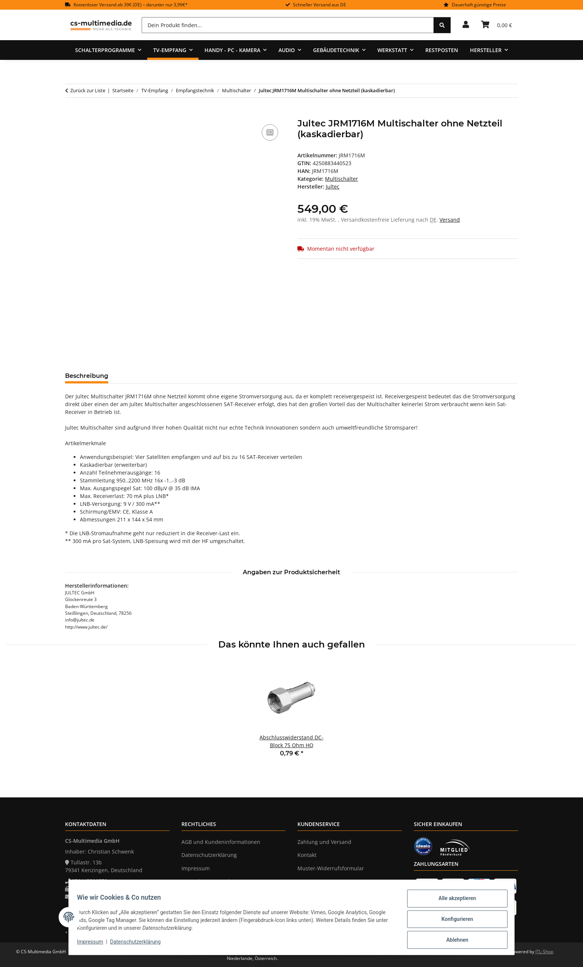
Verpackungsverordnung (212, 881)
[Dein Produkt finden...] (288, 25)
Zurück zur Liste (87, 90)
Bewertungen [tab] (141, 375)
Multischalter (341, 178)
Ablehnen (453, 941)
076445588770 (89, 880)
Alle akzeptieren (453, 902)
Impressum (94, 944)
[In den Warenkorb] (71, 114)
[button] (466, 25)
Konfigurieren (453, 921)
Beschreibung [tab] (86, 375)
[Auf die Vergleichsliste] (270, 132)
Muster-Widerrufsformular (330, 868)
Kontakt (306, 854)
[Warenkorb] (496, 25)
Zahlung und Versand (324, 841)
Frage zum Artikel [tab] (202, 375)
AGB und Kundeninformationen (220, 841)
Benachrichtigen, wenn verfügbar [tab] (294, 375)
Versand (449, 219)
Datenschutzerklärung (139, 944)
